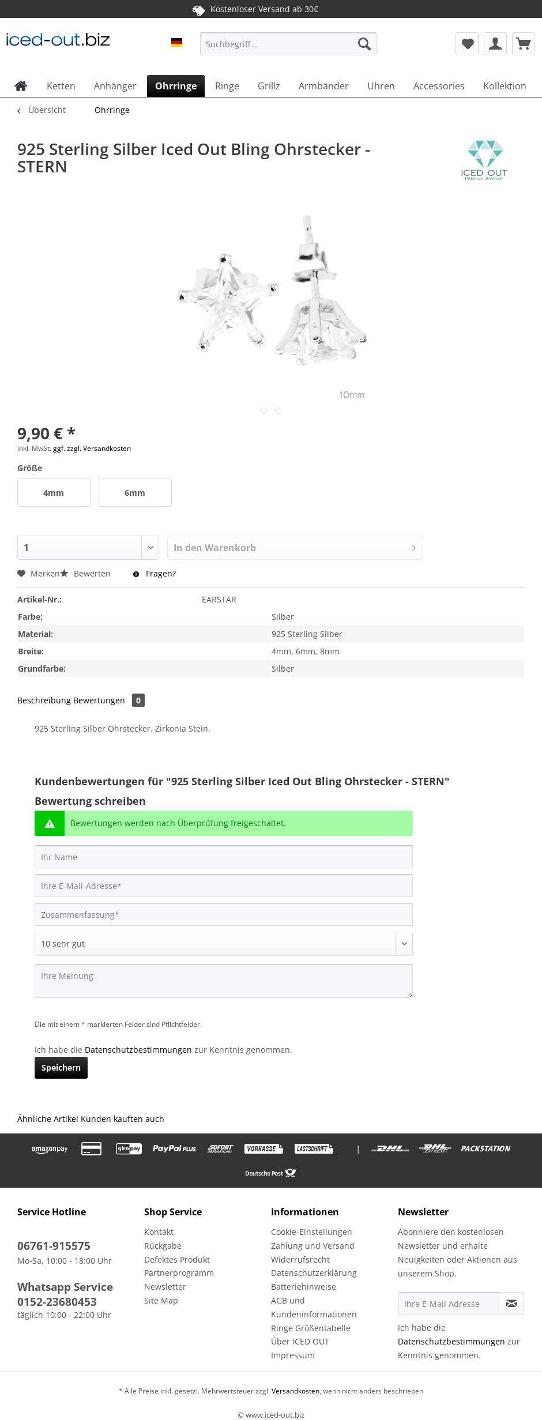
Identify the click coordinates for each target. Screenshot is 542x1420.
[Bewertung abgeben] (224, 944)
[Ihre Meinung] (224, 981)
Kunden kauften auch (122, 1118)
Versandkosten (294, 1391)
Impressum (293, 1355)
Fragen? (154, 573)
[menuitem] (288, 49)
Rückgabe (163, 1245)
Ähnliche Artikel (47, 1118)
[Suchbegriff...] (288, 43)
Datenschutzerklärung (314, 1272)
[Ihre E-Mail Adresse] (448, 1303)
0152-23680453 (57, 1301)
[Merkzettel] (467, 43)
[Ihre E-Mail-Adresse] (224, 885)
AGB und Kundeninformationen (314, 1307)
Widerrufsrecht (300, 1259)
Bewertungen (109, 700)
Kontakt (159, 1231)
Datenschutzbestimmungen (138, 1049)
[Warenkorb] (523, 43)
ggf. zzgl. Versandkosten (92, 448)
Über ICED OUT (300, 1341)
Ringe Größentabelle (311, 1328)
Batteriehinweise (303, 1286)
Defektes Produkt (177, 1259)
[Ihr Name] (224, 856)
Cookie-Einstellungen (311, 1231)
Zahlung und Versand (313, 1245)
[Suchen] (364, 43)
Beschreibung (44, 700)
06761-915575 (54, 1245)
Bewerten (86, 573)
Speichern (61, 1067)
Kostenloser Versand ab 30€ (255, 9)
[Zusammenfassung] (224, 914)
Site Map (161, 1300)
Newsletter (165, 1286)
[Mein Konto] (495, 43)
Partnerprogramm (179, 1272)
